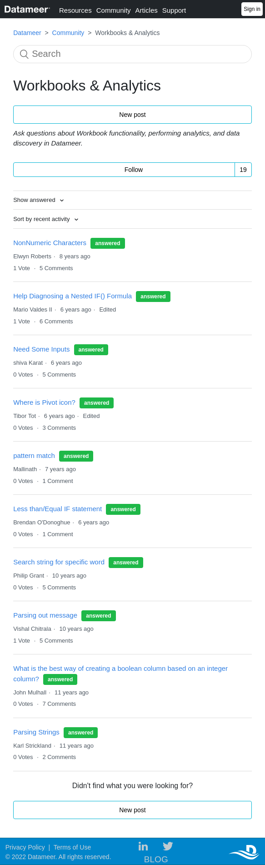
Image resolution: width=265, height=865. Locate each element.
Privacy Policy (25, 847)
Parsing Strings (36, 732)
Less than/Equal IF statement (57, 509)
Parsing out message (46, 615)
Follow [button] (134, 169)
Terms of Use (72, 847)
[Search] (132, 54)
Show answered (35, 199)
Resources (75, 10)
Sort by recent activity (42, 219)
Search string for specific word (59, 562)
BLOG (156, 859)
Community (113, 10)
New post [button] (132, 114)
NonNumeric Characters (49, 242)
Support (174, 10)
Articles (146, 10)
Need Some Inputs (41, 349)
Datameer (27, 32)
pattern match (34, 455)
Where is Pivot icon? (44, 402)
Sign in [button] (252, 9)
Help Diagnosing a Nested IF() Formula (72, 296)
